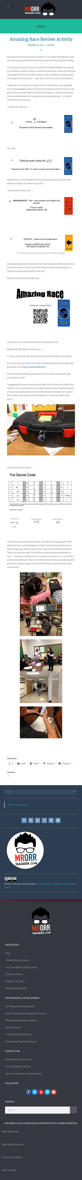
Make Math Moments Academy (21, 1020)
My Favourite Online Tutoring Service (23, 1073)
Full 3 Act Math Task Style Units (21, 967)
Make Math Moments (12, 1144)
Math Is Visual (9, 1170)
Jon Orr (50, 45)
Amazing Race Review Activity (41, 39)
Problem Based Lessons (17, 960)
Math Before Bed (10, 1131)
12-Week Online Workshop (18, 1034)
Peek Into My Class (14, 981)
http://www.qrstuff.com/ (34, 366)
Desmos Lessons (14, 974)
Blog (7, 953)
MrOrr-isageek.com (18, 805)
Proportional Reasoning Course (20, 1041)
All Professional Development (20, 1006)
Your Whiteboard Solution (18, 1066)
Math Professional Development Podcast (25, 1013)
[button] (8, 5)
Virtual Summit (12, 1027)
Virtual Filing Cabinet (15, 988)
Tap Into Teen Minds (12, 1157)
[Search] (73, 1110)
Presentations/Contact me (18, 1059)
